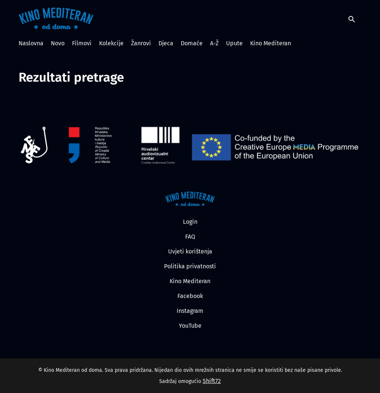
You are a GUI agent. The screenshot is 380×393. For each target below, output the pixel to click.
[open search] (354, 18)
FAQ (190, 236)
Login (190, 221)
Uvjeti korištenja (190, 251)
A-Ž (214, 43)
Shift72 (212, 380)
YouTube (190, 325)
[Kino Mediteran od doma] (190, 198)
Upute (234, 43)
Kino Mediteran (270, 43)
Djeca (165, 43)
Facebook (190, 295)
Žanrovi (141, 43)
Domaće (192, 43)
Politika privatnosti (190, 266)
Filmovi (82, 43)
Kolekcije (111, 43)
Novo (58, 43)
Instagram (190, 310)
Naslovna (31, 43)
